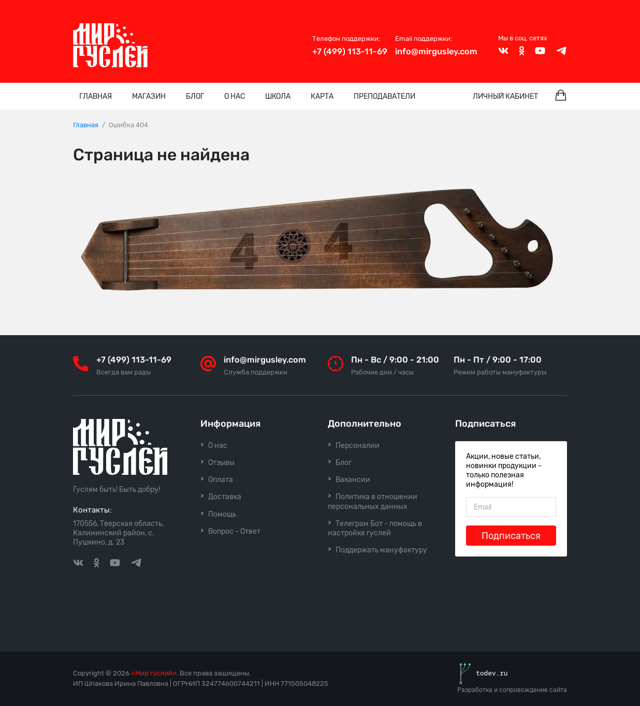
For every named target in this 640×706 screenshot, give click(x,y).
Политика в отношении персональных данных (372, 501)
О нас (234, 96)
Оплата (220, 479)
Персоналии (358, 445)
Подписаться (511, 536)
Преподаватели (384, 96)
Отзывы (221, 462)
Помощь (222, 514)
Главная (95, 96)
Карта (322, 96)
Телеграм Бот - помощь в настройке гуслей (375, 528)
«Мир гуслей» (154, 673)
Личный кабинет (505, 96)
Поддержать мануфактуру (381, 550)
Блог (195, 96)
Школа (277, 96)
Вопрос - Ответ (234, 531)
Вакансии (353, 479)
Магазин (149, 96)
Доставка (224, 496)
